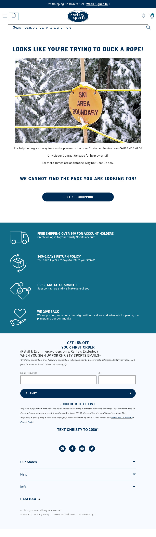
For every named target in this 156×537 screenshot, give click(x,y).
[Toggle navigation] (4, 16)
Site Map (25, 514)
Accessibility (86, 514)
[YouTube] (82, 449)
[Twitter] (92, 449)
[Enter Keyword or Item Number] (78, 27)
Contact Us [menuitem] (70, 155)
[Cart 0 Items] (151, 16)
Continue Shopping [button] (78, 197)
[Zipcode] (117, 379)
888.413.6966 (131, 148)
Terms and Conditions (121, 417)
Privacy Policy (26, 422)
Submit (31, 393)
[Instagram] (62, 449)
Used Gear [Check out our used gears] (28, 499)
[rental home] (13, 16)
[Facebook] (72, 449)
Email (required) (28, 373)
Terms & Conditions (64, 514)
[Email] (58, 379)
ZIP (100, 373)
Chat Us (101, 163)
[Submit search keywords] (145, 25)
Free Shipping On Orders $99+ (77, 4)
